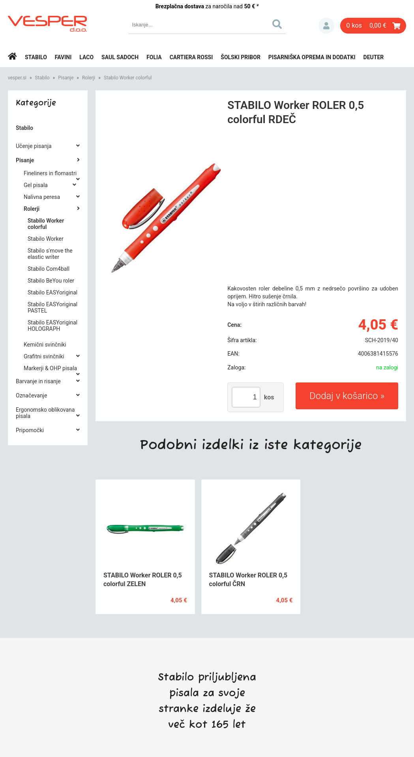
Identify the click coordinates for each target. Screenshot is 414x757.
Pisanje (65, 78)
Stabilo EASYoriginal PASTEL (52, 307)
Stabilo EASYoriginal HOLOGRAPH (52, 325)
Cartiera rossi (191, 57)
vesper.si (17, 78)
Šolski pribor (240, 57)
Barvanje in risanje (38, 381)
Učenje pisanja (34, 146)
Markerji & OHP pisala (50, 368)
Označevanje (31, 395)
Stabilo (36, 57)
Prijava (326, 26)
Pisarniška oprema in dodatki (312, 57)
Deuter (373, 57)
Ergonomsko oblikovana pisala (45, 413)
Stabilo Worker (46, 239)
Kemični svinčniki (45, 344)
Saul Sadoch (120, 57)
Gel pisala (36, 185)
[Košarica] (373, 26)
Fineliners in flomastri (50, 173)
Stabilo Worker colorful (128, 78)
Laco (86, 57)
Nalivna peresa (42, 197)
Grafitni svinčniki (44, 356)
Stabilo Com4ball (48, 269)
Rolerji (88, 78)
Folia (154, 57)
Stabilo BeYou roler (51, 280)
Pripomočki (30, 430)
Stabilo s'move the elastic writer (50, 253)
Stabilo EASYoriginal (52, 292)
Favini (63, 57)
